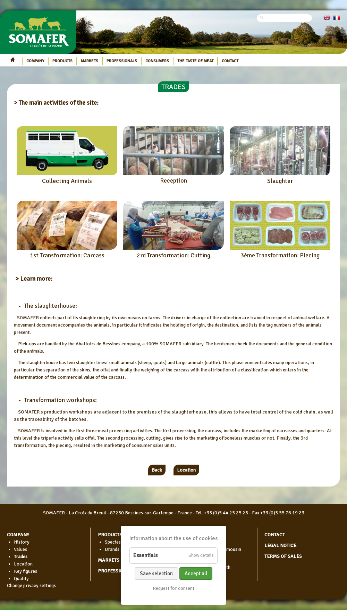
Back (157, 470)
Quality (21, 578)
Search (308, 21)
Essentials (145, 555)
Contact (230, 61)
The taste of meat (195, 61)
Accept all (196, 573)
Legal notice (280, 545)
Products (62, 61)
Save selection (156, 573)
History (21, 542)
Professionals (122, 61)
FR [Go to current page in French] (336, 17)
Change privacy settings (31, 585)
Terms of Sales (283, 556)
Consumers (157, 61)
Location (186, 470)
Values (20, 549)
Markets (89, 61)
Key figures (25, 571)
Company (35, 61)
